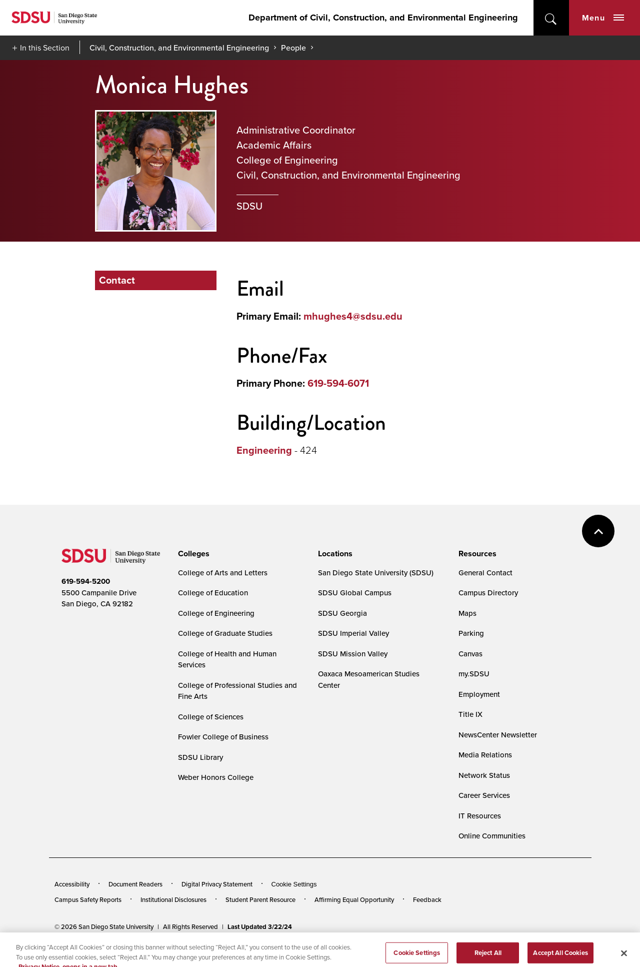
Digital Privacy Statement (217, 883)
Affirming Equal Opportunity (354, 899)
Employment (479, 694)
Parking (471, 633)
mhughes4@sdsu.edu (353, 316)
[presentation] (192, 553)
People (293, 47)
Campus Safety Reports (88, 899)
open (551, 18)
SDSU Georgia (342, 613)
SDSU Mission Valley (353, 653)
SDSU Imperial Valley (353, 633)
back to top (598, 531)
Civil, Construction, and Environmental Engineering (179, 47)
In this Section (45, 47)
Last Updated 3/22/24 (260, 926)
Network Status (484, 775)
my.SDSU (474, 673)
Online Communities (492, 835)
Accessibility (72, 883)
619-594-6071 (338, 383)
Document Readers (135, 883)
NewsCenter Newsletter (497, 734)
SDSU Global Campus (355, 592)
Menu (603, 18)
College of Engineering (216, 613)
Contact (117, 280)
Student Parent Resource (261, 899)
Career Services (484, 795)
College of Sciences (211, 716)
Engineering (264, 450)
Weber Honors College (216, 777)
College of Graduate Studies (225, 633)
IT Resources (479, 815)
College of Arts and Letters (223, 572)
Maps (467, 613)
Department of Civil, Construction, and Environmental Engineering (383, 17)
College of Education (213, 592)
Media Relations (485, 754)
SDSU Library (200, 757)
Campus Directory (488, 592)
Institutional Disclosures (173, 899)
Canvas (470, 653)
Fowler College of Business (223, 736)
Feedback (427, 899)
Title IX (470, 714)
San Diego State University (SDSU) (376, 572)
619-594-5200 (86, 581)
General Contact (485, 572)
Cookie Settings (294, 884)
